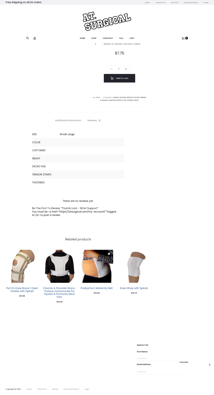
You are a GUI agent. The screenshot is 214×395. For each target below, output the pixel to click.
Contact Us (161, 3)
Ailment (116, 97)
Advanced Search (191, 3)
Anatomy (122, 97)
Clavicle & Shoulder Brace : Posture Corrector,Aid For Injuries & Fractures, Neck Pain (59, 292)
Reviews (94, 120)
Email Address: (144, 364)
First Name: (142, 351)
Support (130, 100)
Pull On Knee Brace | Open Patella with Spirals (22, 289)
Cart (131, 38)
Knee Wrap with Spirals (134, 288)
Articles (174, 3)
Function (112, 100)
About (147, 3)
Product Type (121, 100)
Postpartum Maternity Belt (97, 288)
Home (82, 38)
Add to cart (119, 78)
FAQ (121, 38)
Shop (93, 38)
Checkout (108, 38)
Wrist (136, 100)
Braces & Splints (133, 97)
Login (205, 3)
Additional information (68, 120)
